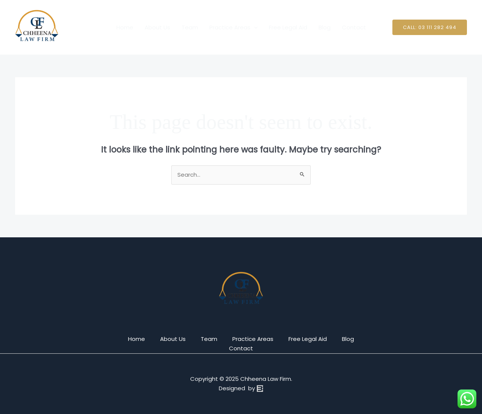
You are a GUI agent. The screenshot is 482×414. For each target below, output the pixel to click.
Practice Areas (233, 27)
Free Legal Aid (288, 27)
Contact (354, 27)
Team (190, 27)
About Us (157, 27)
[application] (254, 27)
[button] (429, 27)
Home (124, 27)
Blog (325, 27)
